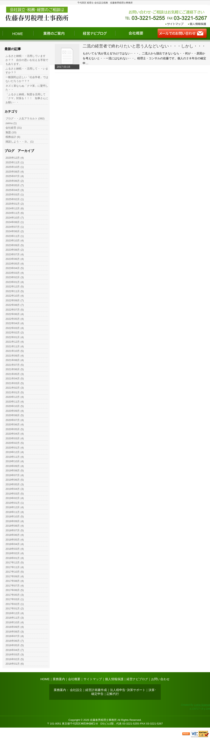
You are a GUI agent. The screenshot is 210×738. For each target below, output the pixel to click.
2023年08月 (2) (15, 249)
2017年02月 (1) (15, 604)
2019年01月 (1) (15, 502)
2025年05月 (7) (15, 185)
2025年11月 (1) (15, 162)
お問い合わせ (160, 679)
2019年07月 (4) (15, 475)
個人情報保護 (114, 679)
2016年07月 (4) (15, 636)
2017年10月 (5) (15, 571)
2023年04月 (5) (15, 268)
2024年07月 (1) (15, 226)
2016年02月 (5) (15, 659)
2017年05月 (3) (15, 594)
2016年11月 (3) (15, 617)
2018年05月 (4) (15, 539)
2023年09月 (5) (15, 245)
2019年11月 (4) (15, 456)
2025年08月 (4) (15, 171)
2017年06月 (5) (15, 590)
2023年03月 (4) (15, 272)
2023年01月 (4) (15, 282)
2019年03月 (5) (15, 493)
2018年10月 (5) (15, 516)
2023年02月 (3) (15, 277)
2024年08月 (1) (15, 222)
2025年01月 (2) (15, 203)
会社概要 (74, 679)
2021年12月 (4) (15, 341)
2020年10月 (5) (15, 406)
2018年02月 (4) (15, 553)
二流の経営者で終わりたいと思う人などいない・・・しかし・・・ (144, 46)
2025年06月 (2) (15, 180)
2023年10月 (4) (15, 240)
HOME (45, 679)
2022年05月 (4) (15, 318)
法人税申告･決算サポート (127, 690)
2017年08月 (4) (15, 580)
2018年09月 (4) (15, 521)
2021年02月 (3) (15, 387)
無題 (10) (11, 132)
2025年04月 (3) (15, 190)
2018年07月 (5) (15, 530)
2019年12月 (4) (15, 452)
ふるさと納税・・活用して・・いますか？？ (27, 70)
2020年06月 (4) (15, 424)
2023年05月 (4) (15, 263)
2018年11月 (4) (15, 512)
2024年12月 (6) (15, 208)
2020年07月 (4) (15, 420)
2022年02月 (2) (15, 332)
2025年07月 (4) (15, 176)
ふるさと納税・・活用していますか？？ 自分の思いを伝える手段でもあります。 (27, 59)
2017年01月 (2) (15, 608)
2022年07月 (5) (15, 309)
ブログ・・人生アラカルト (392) (25, 118)
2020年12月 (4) (15, 396)
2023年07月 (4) (15, 254)
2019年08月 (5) (15, 470)
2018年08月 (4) (15, 525)
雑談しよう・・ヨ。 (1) (20, 141)
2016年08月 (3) (15, 631)
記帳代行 (113, 693)
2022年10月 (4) (15, 295)
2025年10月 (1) (15, 166)
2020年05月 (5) (15, 429)
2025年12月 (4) (15, 157)
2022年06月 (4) (15, 314)
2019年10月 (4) (15, 461)
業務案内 (59, 679)
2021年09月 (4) (15, 355)
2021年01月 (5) (15, 392)
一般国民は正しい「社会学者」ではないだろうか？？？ (27, 79)
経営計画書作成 (96, 690)
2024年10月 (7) (15, 217)
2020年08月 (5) (15, 415)
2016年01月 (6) (15, 663)
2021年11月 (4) (15, 346)
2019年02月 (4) (15, 498)
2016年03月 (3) (15, 654)
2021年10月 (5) (15, 350)
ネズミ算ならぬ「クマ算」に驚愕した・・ (27, 87)
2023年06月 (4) (15, 258)
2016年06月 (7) (15, 640)
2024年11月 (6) (15, 212)
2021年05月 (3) (15, 374)
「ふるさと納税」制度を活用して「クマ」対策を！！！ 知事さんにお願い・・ (27, 98)
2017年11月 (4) (15, 567)
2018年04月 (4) (15, 544)
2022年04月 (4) (15, 323)
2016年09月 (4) (15, 626)
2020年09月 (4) (15, 410)
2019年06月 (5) (15, 479)
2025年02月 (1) (15, 199)
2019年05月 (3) (15, 484)
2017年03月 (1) (15, 599)
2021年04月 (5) (15, 378)
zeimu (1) (11, 123)
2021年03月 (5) (15, 383)
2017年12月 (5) (15, 562)
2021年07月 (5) (15, 364)
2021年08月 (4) (15, 360)
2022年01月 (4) (15, 337)
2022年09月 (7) (15, 300)
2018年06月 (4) (15, 534)
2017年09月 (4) (15, 576)
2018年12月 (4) (15, 507)
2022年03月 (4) (15, 328)
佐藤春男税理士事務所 (103, 719)
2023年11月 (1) (15, 236)
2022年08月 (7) (15, 304)
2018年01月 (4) (15, 558)
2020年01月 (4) (15, 447)
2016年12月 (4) (15, 613)
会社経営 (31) (14, 127)
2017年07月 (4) (15, 585)
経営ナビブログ (137, 679)
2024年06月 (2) (15, 231)
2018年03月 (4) (15, 548)
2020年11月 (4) (15, 401)
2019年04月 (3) (15, 488)
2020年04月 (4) (15, 433)
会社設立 (76, 690)
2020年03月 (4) (15, 438)
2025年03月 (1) (15, 194)
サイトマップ (92, 679)
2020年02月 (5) (15, 442)
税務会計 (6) (13, 136)
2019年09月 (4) (15, 466)
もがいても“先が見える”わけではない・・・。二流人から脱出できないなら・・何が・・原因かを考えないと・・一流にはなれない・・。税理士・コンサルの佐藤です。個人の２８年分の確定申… (144, 58)
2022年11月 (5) (15, 291)
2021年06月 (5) (15, 369)
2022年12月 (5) (15, 286)
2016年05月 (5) (15, 645)
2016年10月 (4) (15, 622)
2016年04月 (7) (15, 650)
